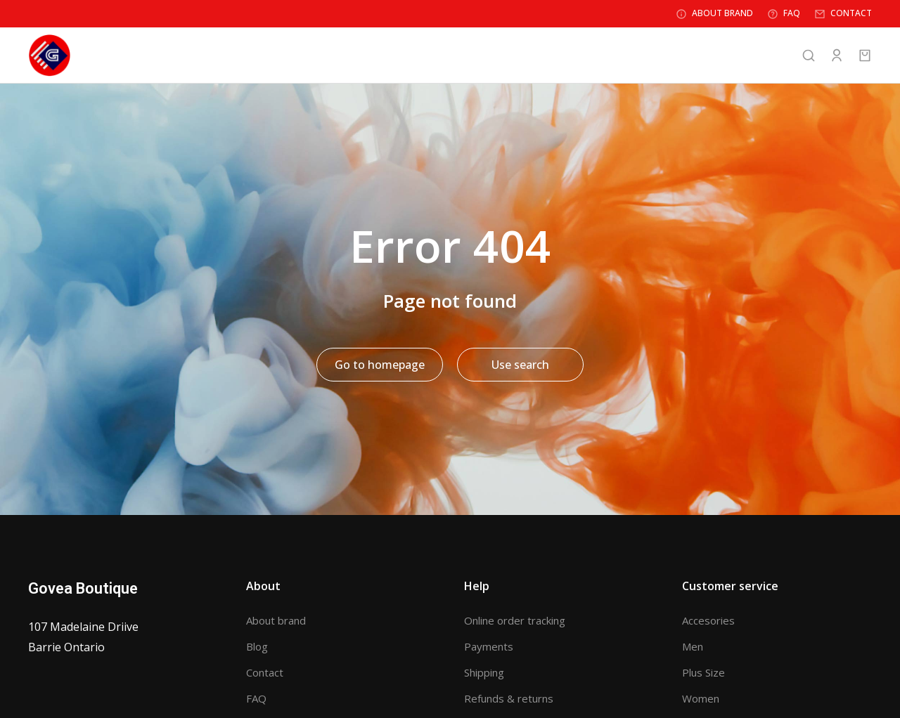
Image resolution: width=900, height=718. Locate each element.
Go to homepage (380, 366)
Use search (520, 366)
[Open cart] (865, 56)
